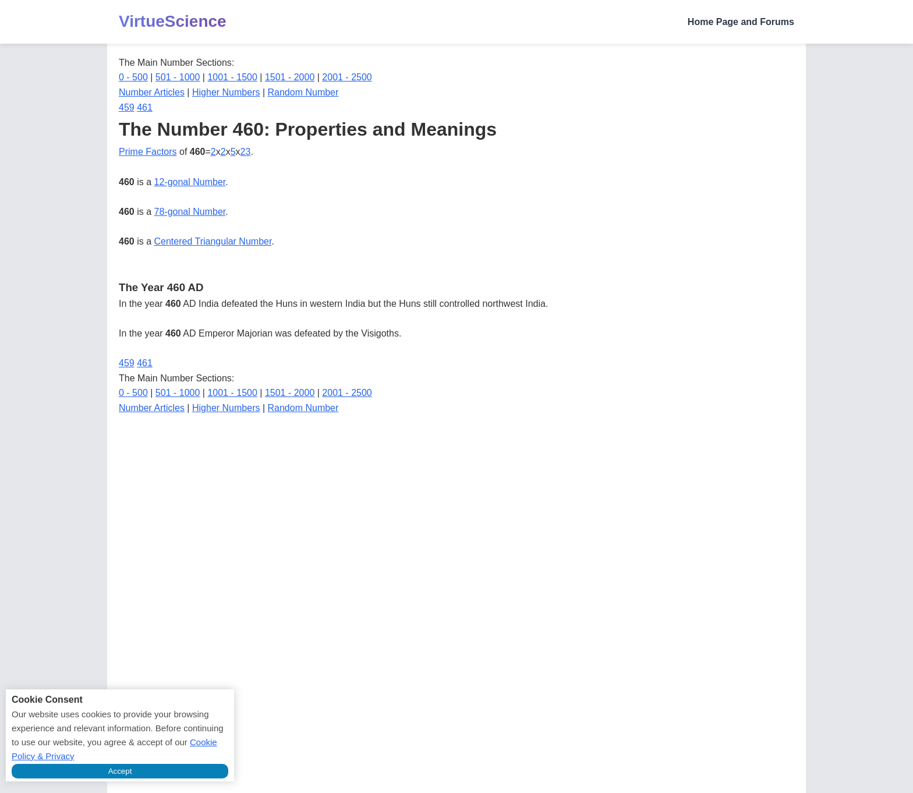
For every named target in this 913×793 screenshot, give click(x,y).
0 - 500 (133, 77)
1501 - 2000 (289, 77)
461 (145, 107)
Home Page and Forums (741, 22)
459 (127, 107)
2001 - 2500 (346, 77)
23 (245, 152)
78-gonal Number (190, 212)
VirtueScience (173, 21)
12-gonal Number (190, 182)
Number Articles (152, 92)
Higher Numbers (226, 92)
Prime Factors (148, 152)
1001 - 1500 (232, 77)
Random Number (303, 92)
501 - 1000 (177, 77)
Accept (120, 771)
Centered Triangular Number (213, 241)
